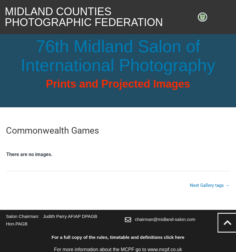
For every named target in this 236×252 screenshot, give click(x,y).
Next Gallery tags (209, 185)
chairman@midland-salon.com (165, 219)
